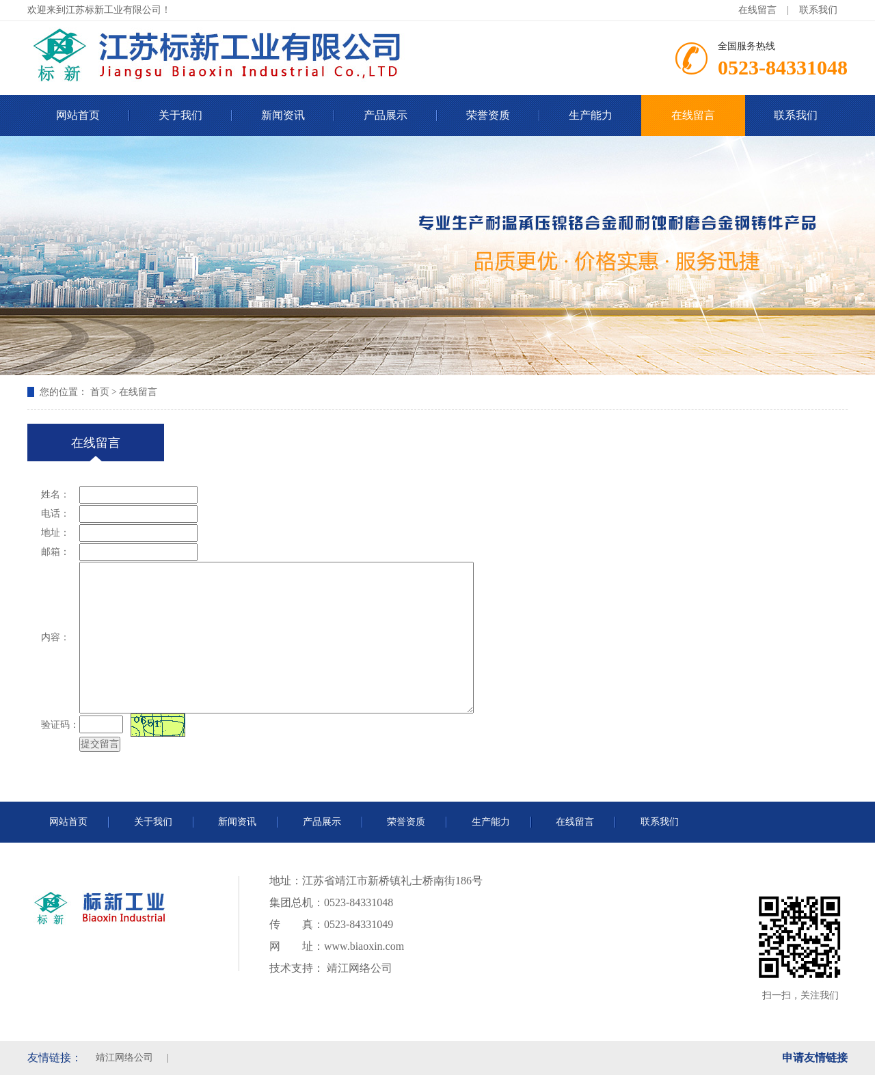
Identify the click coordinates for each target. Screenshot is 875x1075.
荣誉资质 (488, 115)
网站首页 (78, 115)
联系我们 (818, 10)
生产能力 (590, 115)
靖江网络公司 (358, 968)
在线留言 (757, 10)
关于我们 (180, 115)
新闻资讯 (283, 115)
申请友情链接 (815, 1057)
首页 (99, 392)
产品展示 (385, 115)
